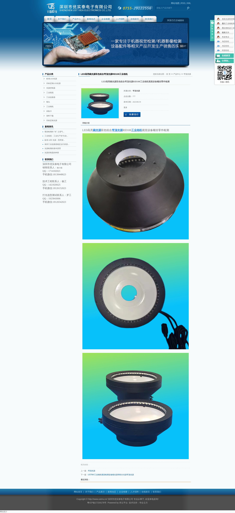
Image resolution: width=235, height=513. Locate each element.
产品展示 (100, 492)
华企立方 (143, 502)
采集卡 (49, 111)
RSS (183, 3)
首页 (49, 19)
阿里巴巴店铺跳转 (175, 20)
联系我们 (149, 19)
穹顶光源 (187, 74)
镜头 (48, 102)
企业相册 (105, 19)
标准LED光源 (51, 79)
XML (189, 3)
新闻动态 (91, 19)
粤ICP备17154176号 (96, 502)
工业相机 (50, 107)
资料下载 (50, 116)
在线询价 (132, 114)
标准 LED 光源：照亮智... (55, 140)
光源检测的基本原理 (53, 148)
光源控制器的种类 (52, 153)
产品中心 (76, 19)
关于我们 (62, 19)
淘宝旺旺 (223, 41)
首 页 (168, 74)
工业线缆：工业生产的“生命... (56, 136)
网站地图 (175, 3)
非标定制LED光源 (53, 83)
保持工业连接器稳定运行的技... (57, 144)
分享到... (226, 61)
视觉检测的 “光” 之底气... (54, 132)
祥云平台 (123, 502)
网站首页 (78, 492)
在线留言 (135, 19)
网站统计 (3, 512)
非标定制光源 (51, 120)
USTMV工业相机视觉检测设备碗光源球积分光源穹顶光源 (111, 475)
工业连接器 (50, 97)
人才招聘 (120, 19)
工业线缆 (50, 93)
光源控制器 (50, 88)
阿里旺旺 (223, 50)
